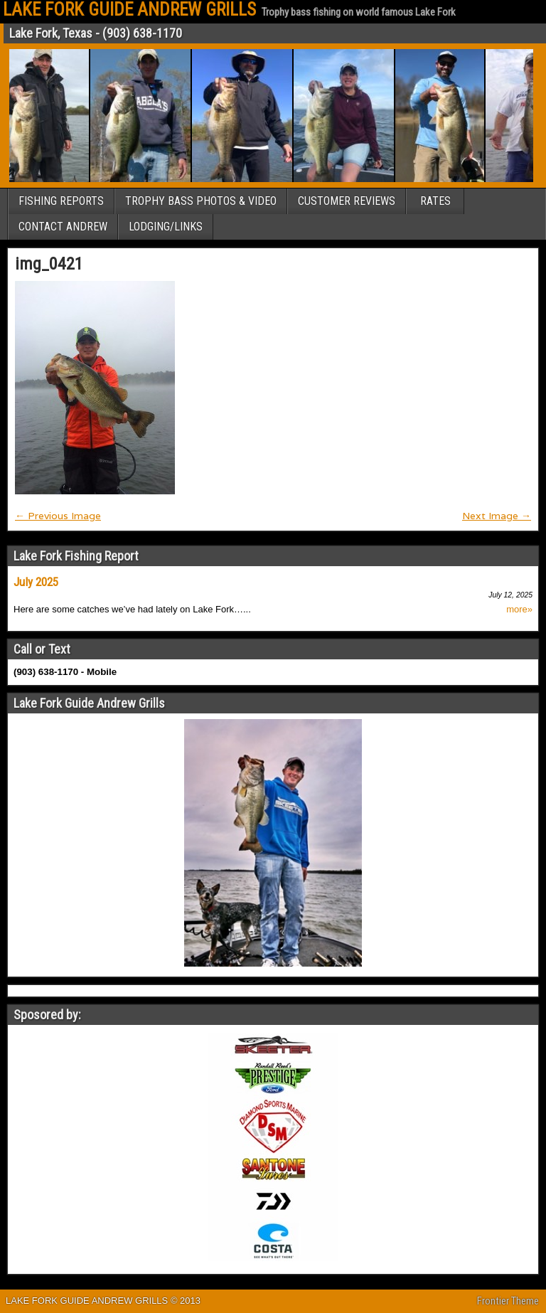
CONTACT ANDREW (62, 226)
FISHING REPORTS (61, 201)
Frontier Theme (508, 1301)
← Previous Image (58, 515)
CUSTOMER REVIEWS (346, 201)
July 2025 (36, 582)
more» (519, 610)
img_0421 (49, 264)
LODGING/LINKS (166, 226)
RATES (435, 201)
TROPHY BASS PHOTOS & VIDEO (201, 201)
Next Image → (496, 515)
